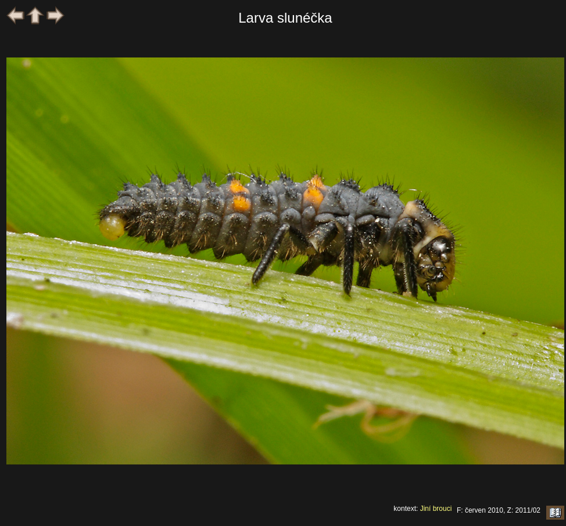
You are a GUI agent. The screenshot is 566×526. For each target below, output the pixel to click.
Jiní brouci (436, 509)
